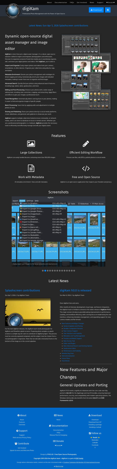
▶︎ (104, 235)
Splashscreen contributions (22, 290)
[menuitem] (49, 2)
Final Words (65, 361)
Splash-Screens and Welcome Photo (22, 450)
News (92, 2)
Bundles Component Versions (73, 328)
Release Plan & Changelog (58, 435)
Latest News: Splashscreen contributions (58, 25)
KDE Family (79, 458)
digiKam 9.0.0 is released (75, 290)
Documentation (61, 2)
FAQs (72, 2)
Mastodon (95, 440)
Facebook (95, 445)
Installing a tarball (95, 427)
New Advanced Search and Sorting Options (78, 346)
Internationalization (68, 356)
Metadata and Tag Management (74, 336)
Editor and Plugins (69, 343)
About (49, 2)
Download (95, 420)
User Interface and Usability (73, 333)
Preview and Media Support (73, 338)
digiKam (30, 8)
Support (100, 2)
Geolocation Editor (70, 348)
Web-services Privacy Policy (22, 437)
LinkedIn (95, 442)
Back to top (59, 466)
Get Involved (82, 2)
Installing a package (95, 425)
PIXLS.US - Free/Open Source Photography (62, 454)
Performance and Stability (72, 351)
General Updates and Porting (73, 326)
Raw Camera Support (71, 331)
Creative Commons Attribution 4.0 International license (81, 462)
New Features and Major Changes (73, 323)
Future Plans (66, 358)
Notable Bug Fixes (68, 353)
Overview (22, 425)
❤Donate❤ (110, 2)
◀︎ (14, 235)
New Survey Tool (69, 341)
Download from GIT (95, 422)
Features (22, 422)
